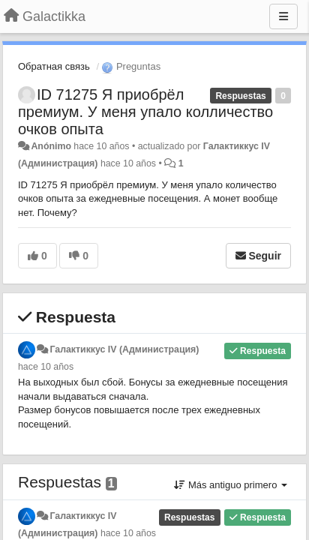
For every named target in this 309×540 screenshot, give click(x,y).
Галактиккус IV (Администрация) (124, 349)
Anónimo (50, 146)
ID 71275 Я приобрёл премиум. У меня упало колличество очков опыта (145, 111)
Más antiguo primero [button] (230, 484)
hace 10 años (46, 367)
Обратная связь (54, 66)
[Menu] (283, 16)
